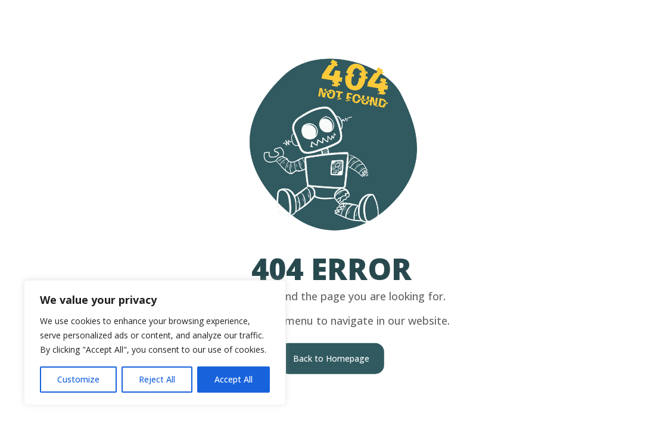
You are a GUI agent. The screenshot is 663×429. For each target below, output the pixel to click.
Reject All (157, 379)
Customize (78, 379)
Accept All (233, 379)
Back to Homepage (331, 357)
